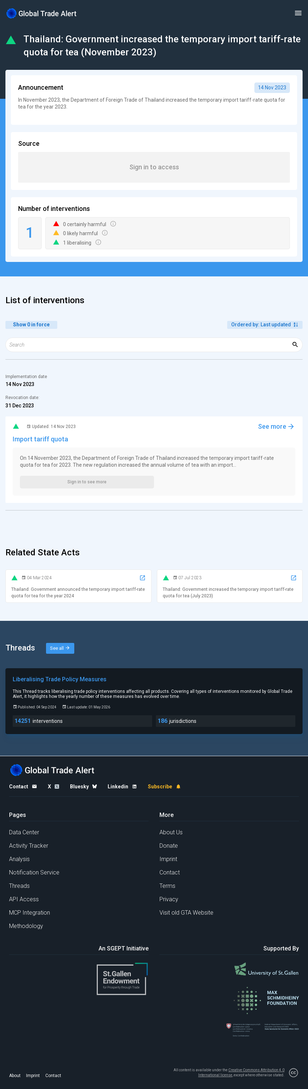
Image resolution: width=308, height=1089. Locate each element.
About (15, 1075)
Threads (19, 885)
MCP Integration (29, 912)
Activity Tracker (28, 845)
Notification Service (34, 872)
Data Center (24, 832)
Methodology (26, 926)
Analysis (19, 859)
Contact (169, 872)
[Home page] (41, 13)
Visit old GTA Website (186, 912)
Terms (167, 885)
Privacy (168, 899)
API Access (24, 899)
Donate (168, 845)
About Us (171, 832)
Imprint (168, 859)
